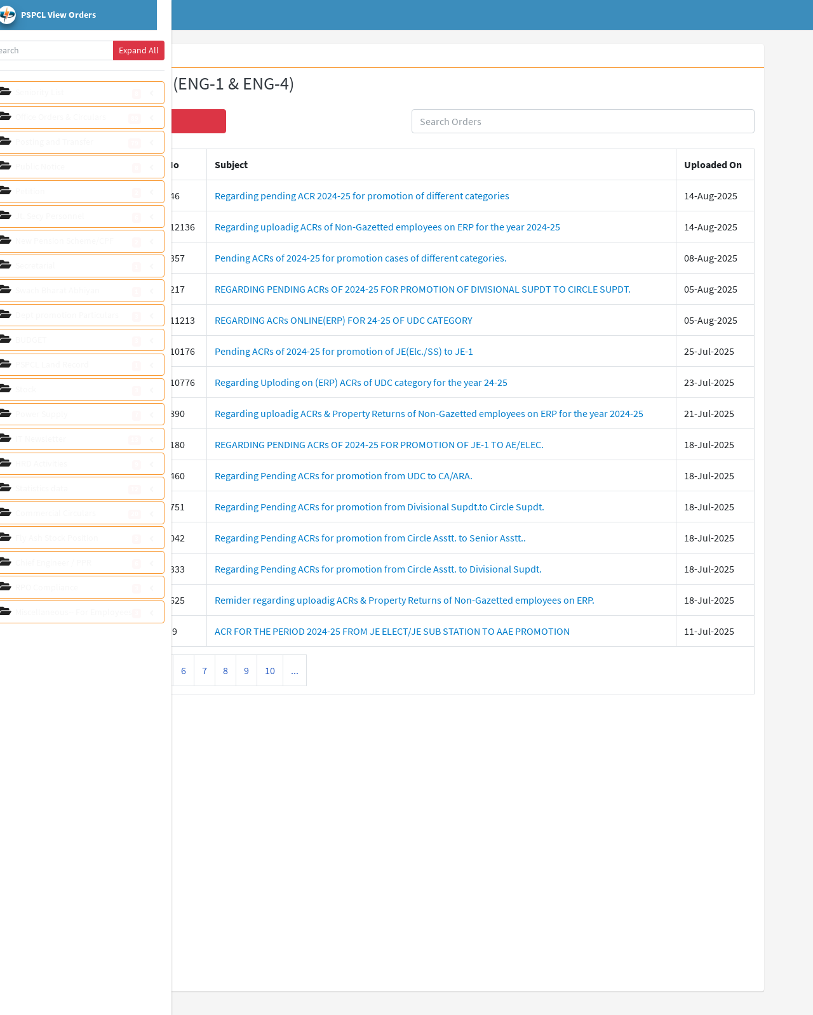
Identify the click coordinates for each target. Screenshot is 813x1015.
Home (245, 15)
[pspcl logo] (95, 15)
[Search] (70, 50)
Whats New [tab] (229, 56)
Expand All (158, 50)
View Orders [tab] (290, 56)
